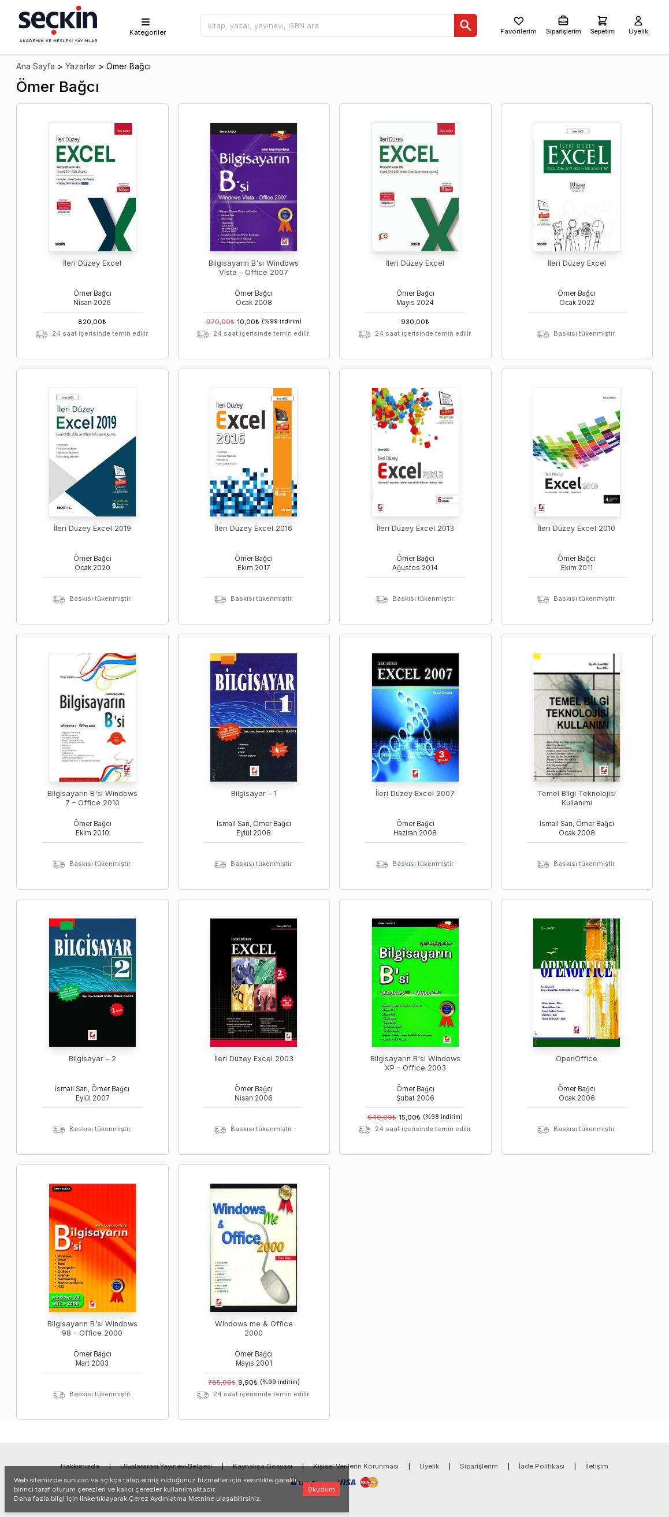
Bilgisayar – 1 (254, 793)
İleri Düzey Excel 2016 (253, 528)
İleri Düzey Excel (92, 263)
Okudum (321, 1489)
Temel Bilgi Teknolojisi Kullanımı (576, 798)
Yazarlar (80, 66)
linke (87, 1498)
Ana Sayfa (35, 66)
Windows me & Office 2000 (254, 1328)
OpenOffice (576, 1058)
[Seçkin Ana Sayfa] (56, 23)
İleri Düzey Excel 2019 (92, 528)
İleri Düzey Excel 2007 (415, 793)
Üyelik (429, 1466)
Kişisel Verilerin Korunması (356, 1466)
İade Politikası (541, 1466)
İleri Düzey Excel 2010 (576, 528)
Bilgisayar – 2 (92, 1058)
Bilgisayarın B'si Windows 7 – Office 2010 (92, 798)
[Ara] (465, 25)
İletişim (596, 1466)
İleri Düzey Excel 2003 (253, 1058)
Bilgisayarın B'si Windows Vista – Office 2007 (254, 268)
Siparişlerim (479, 1466)
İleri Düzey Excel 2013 (415, 528)
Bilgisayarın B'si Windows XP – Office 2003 (415, 1063)
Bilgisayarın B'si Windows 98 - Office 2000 (92, 1328)
